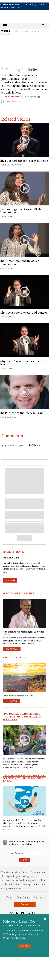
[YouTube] (22, 913)
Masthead (23, 897)
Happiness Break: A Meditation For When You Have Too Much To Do (24, 778)
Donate (24, 904)
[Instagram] (33, 913)
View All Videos (11, 649)
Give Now (24, 945)
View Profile (10, 580)
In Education (14, 7)
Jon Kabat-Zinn (11, 96)
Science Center (22, 4)
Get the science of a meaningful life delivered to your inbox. (23, 843)
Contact (38, 897)
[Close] (45, 919)
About (9, 897)
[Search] (43, 25)
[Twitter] (11, 913)
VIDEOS (5, 30)
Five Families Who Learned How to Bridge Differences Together (22, 716)
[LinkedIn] (28, 913)
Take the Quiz (11, 700)
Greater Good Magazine (24, 17)
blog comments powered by (20, 445)
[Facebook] (17, 913)
